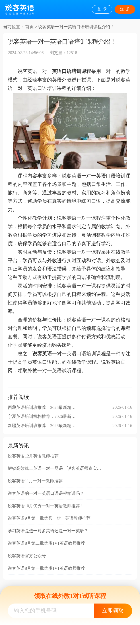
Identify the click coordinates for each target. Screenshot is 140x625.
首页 (29, 26)
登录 (103, 9)
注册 (126, 9)
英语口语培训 (66, 71)
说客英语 (42, 353)
